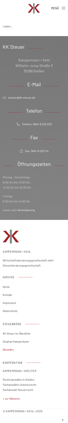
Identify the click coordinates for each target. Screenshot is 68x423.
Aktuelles (8, 349)
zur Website (12, 398)
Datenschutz (10, 311)
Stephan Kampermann (16, 341)
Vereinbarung (26, 210)
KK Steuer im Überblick (16, 333)
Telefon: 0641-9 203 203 (34, 124)
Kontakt (7, 294)
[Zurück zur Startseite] (34, 8)
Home (6, 286)
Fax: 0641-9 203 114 (34, 151)
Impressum (9, 302)
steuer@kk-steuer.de (21, 97)
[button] (58, 8)
